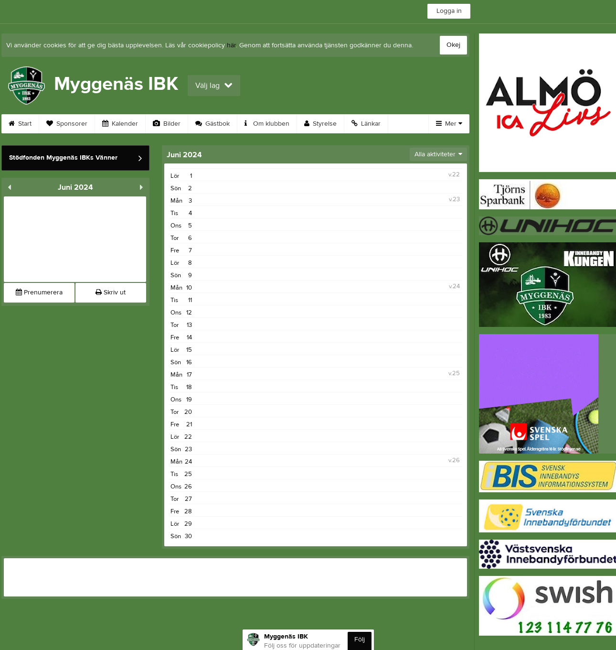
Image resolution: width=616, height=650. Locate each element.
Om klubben (266, 123)
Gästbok (212, 123)
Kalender (120, 123)
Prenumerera (39, 292)
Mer (449, 123)
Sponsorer (66, 123)
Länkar (366, 123)
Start (20, 123)
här (231, 45)
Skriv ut (111, 292)
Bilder (167, 123)
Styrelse (320, 123)
